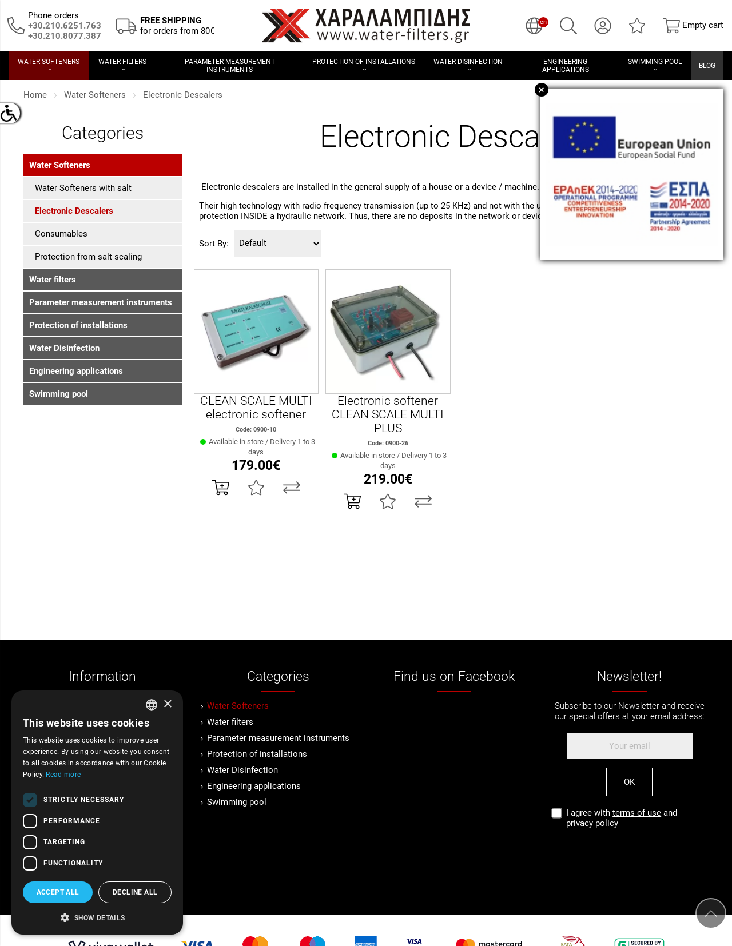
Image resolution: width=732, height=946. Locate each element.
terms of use (636, 813)
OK (629, 782)
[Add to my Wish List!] (256, 487)
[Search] (568, 25)
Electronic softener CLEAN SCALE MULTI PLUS (388, 414)
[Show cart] (693, 25)
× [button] (167, 704)
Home (35, 95)
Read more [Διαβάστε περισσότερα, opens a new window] (63, 775)
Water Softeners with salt (83, 188)
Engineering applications (76, 371)
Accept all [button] (58, 892)
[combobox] (151, 705)
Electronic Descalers (182, 95)
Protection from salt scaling (88, 257)
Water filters (52, 279)
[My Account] (602, 25)
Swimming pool (58, 394)
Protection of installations (78, 325)
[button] (97, 917)
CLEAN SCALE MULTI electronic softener (256, 407)
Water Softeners (95, 95)
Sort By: (214, 243)
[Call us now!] (16, 25)
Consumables (61, 234)
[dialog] (97, 812)
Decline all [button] (135, 892)
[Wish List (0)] (637, 25)
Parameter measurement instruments (100, 302)
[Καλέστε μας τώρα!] (64, 36)
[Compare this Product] (292, 487)
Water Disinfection (64, 348)
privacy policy (592, 823)
